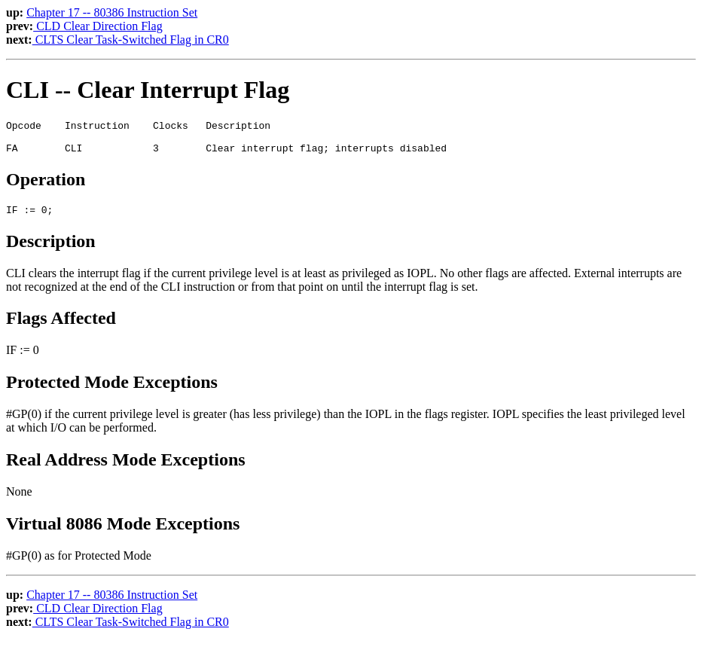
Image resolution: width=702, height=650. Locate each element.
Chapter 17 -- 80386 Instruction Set (111, 12)
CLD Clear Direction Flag (98, 26)
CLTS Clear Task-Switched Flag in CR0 (130, 39)
